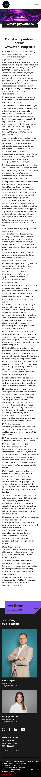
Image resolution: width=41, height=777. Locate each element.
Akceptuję (35, 769)
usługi (8, 761)
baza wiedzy (32, 761)
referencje (19, 761)
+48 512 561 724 (8, 684)
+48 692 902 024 (9, 720)
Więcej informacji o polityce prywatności (11, 773)
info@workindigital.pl (10, 686)
